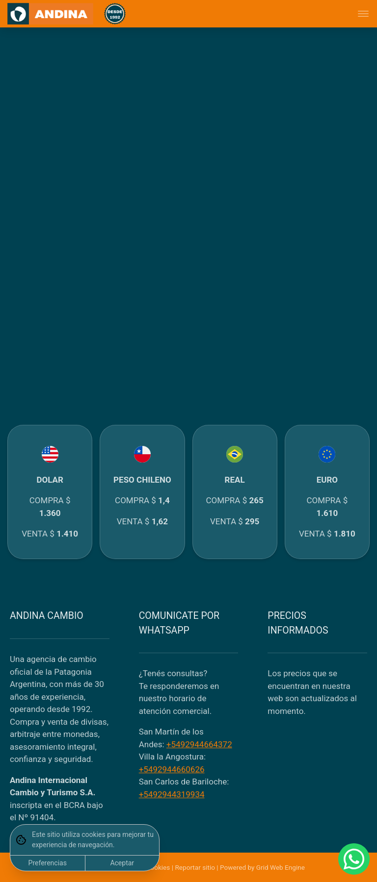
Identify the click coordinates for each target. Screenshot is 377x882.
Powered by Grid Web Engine (262, 867)
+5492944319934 (172, 794)
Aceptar (122, 863)
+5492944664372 (199, 744)
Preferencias (47, 863)
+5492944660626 (172, 769)
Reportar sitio (195, 867)
